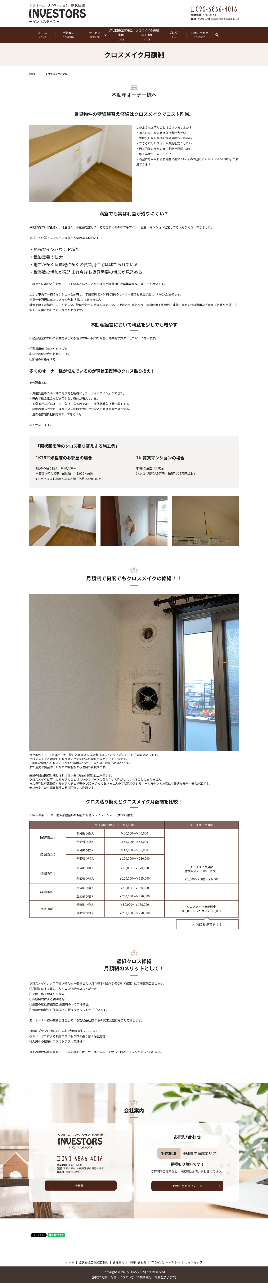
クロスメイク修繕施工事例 (147, 34)
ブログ (173, 35)
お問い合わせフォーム (187, 1186)
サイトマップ (193, 1262)
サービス (95, 35)
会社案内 (68, 35)
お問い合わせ (199, 35)
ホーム (42, 35)
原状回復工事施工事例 (121, 34)
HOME (32, 74)
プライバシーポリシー (165, 1262)
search (219, 35)
